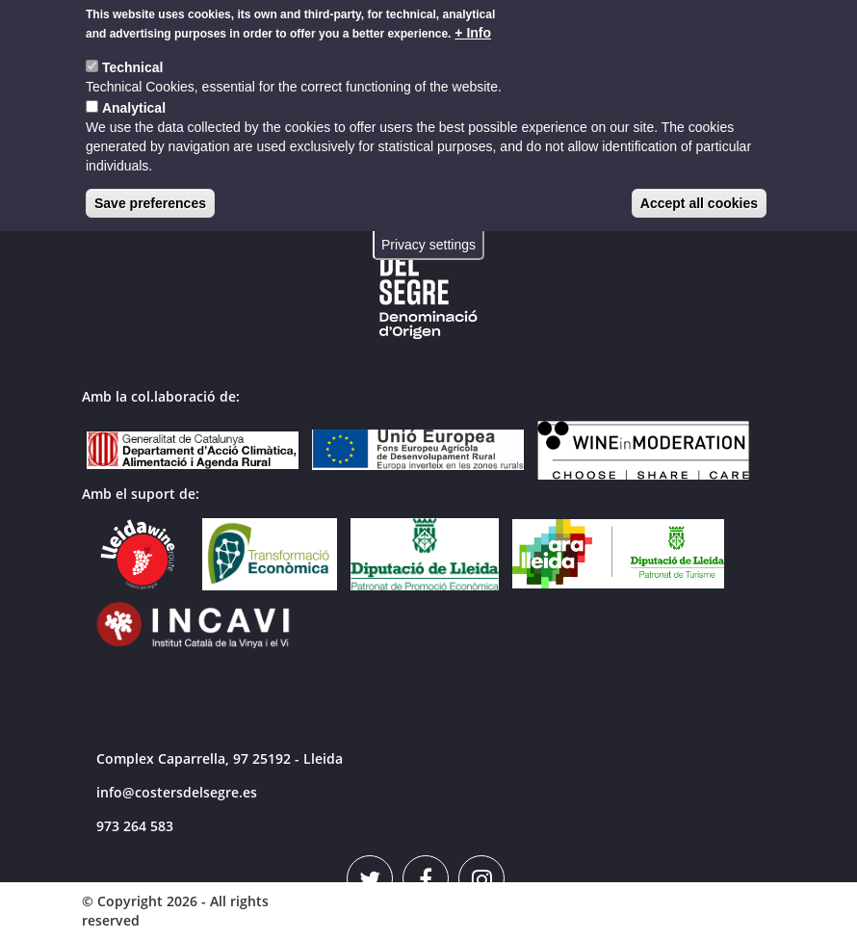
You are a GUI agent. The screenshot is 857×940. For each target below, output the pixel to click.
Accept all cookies (699, 196)
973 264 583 (134, 826)
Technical (133, 60)
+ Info (472, 26)
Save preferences (150, 196)
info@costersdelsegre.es (176, 792)
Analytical (134, 101)
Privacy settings (428, 238)
